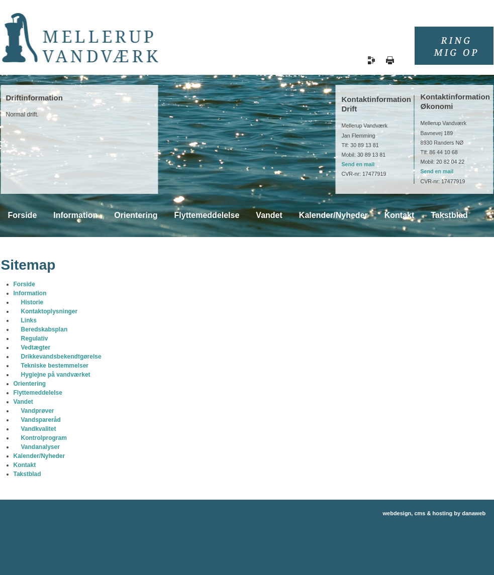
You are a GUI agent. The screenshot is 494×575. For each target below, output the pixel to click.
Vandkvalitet (38, 428)
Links (29, 320)
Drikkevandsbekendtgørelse (61, 356)
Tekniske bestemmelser (55, 365)
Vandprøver (37, 410)
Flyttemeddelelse (38, 392)
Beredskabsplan (44, 329)
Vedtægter (36, 347)
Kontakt (25, 465)
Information (30, 293)
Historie (32, 302)
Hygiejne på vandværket (55, 374)
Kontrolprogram (44, 437)
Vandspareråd (41, 419)
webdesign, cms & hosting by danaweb (434, 513)
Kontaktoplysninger (49, 311)
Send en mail (358, 164)
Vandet (23, 401)
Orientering (30, 383)
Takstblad (27, 474)
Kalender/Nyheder (39, 455)
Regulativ (34, 338)
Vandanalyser (40, 446)
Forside (24, 284)
